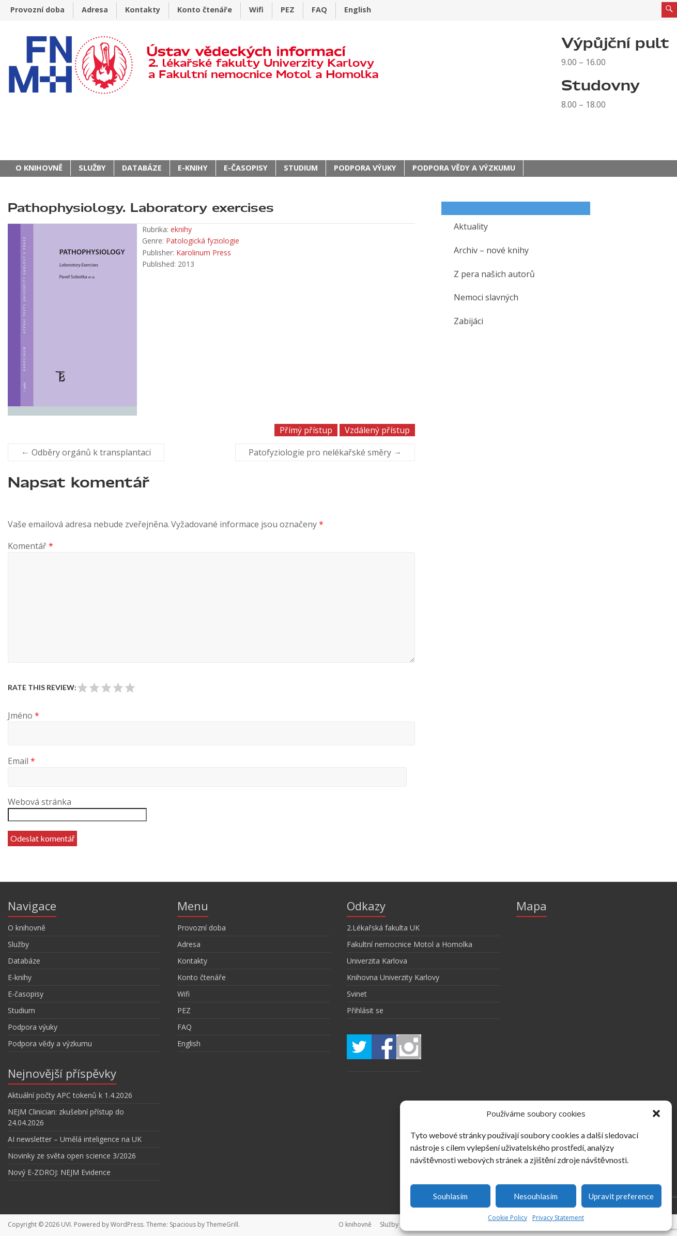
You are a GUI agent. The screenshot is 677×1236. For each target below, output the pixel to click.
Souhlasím (450, 1196)
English (357, 9)
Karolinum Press (203, 252)
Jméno (23, 715)
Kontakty (142, 9)
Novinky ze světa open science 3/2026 (72, 1156)
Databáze (142, 168)
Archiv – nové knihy (491, 250)
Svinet (357, 994)
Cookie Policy (507, 1217)
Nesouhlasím (536, 1196)
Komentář (30, 546)
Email (21, 761)
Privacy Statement (558, 1217)
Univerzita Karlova (377, 961)
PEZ (288, 9)
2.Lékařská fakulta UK (383, 928)
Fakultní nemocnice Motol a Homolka (409, 944)
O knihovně (39, 168)
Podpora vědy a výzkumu (463, 168)
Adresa (95, 9)
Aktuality (471, 226)
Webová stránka (39, 801)
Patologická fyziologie (202, 241)
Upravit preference (621, 1196)
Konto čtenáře (204, 9)
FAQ (319, 9)
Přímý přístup (306, 430)
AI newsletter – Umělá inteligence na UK (75, 1139)
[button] (656, 1113)
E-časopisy (246, 168)
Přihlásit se (365, 1010)
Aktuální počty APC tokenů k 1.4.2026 (70, 1095)
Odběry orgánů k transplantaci (86, 452)
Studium (301, 168)
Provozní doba (37, 9)
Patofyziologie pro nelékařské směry (325, 452)
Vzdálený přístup (377, 430)
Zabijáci (468, 321)
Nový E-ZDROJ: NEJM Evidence (59, 1172)
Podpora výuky (365, 168)
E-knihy (193, 168)
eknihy (181, 229)
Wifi (256, 9)
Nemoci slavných (486, 297)
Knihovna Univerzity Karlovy (393, 977)
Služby (92, 168)
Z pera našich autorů (494, 274)
